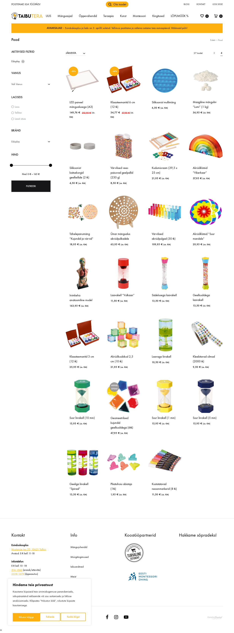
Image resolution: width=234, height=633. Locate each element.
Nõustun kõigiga (72, 617)
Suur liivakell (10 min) (82, 418)
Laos (17, 106)
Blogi (186, 4)
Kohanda (22, 617)
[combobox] (76, 53)
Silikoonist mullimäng (164, 102)
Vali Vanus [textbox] (16, 84)
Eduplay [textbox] (15, 141)
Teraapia (108, 16)
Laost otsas (20, 118)
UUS (48, 16)
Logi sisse (218, 4)
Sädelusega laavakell (164, 295)
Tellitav (18, 112)
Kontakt (201, 4)
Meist (73, 576)
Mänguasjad (65, 16)
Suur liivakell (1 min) (164, 418)
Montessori (139, 16)
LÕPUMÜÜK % (179, 16)
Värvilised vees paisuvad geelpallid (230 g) (122, 172)
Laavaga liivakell (161, 356)
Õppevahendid (88, 16)
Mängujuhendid (78, 547)
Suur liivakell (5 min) (205, 418)
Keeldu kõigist (45, 617)
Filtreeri (31, 186)
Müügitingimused (79, 557)
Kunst (123, 16)
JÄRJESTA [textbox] (71, 53)
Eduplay (15, 61)
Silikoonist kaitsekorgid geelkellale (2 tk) (79, 172)
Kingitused (158, 16)
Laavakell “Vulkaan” (122, 295)
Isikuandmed (77, 566)
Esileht (212, 40)
